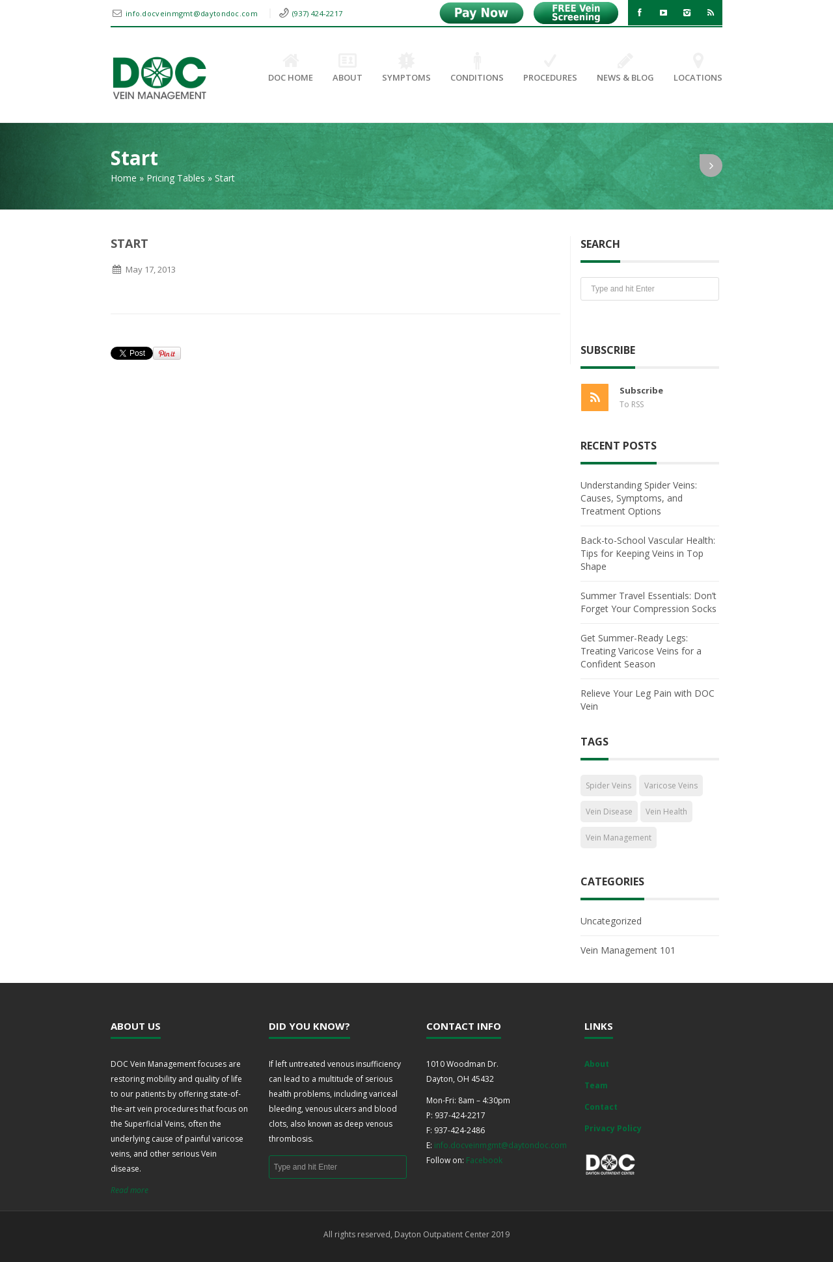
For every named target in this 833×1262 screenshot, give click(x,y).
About (347, 68)
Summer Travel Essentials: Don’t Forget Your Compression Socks (648, 602)
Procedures (550, 68)
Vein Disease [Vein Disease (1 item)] (609, 811)
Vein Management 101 (628, 950)
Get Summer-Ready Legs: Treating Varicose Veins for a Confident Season (641, 651)
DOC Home (290, 68)
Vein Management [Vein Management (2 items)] (618, 837)
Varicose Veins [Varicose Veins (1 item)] (671, 785)
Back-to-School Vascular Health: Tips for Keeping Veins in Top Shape (647, 553)
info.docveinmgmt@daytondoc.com (193, 13)
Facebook (484, 1160)
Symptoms (406, 68)
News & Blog (625, 68)
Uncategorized (611, 921)
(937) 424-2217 (317, 13)
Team (596, 1085)
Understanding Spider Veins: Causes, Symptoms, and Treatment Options (638, 498)
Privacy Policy (613, 1128)
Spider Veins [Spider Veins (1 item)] (608, 785)
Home (124, 178)
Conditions (477, 68)
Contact (601, 1106)
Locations (698, 68)
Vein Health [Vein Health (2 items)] (666, 811)
